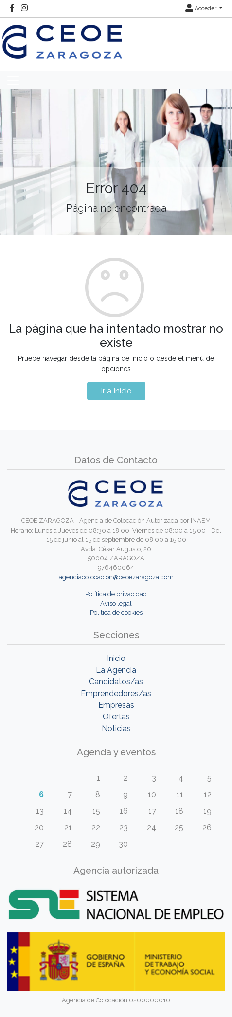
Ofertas (116, 716)
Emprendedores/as (116, 693)
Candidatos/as (116, 681)
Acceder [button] (201, 8)
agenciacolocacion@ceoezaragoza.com (116, 577)
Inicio (116, 658)
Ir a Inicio (116, 390)
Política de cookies (116, 612)
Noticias (116, 728)
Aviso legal (116, 603)
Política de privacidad (116, 594)
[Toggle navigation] (13, 80)
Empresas (116, 705)
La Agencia (116, 670)
